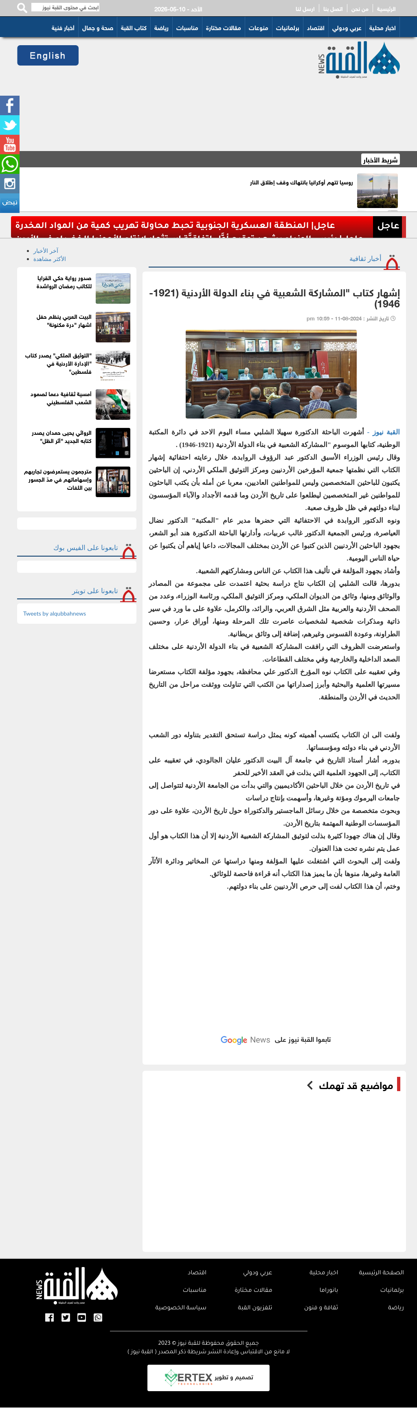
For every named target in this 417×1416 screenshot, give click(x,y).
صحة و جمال (97, 27)
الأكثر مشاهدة (49, 258)
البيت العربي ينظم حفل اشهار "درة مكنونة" (64, 320)
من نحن (360, 8)
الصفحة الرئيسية (381, 1273)
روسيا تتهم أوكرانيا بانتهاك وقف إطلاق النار (301, 181)
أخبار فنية (63, 27)
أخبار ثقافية (365, 258)
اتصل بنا (333, 8)
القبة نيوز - (382, 432)
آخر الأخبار (45, 250)
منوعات (258, 27)
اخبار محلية (382, 27)
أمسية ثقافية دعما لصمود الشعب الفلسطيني (61, 397)
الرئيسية (386, 8)
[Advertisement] (192, 94)
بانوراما (328, 1291)
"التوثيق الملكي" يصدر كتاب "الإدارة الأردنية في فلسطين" (58, 362)
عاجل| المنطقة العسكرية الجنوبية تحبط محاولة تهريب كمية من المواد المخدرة (175, 226)
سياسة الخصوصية (180, 1308)
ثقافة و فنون (321, 1308)
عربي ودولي (347, 27)
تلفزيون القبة (255, 1308)
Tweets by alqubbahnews (54, 613)
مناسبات (187, 27)
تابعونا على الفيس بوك (85, 547)
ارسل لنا (305, 8)
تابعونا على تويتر (95, 590)
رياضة (161, 27)
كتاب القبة (134, 27)
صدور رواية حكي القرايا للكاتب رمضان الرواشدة (64, 281)
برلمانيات (287, 27)
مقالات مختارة (223, 27)
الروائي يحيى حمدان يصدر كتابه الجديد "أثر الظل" (62, 436)
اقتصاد (316, 27)
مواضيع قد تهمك (356, 1084)
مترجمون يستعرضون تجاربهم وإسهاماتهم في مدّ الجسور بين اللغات (58, 478)
